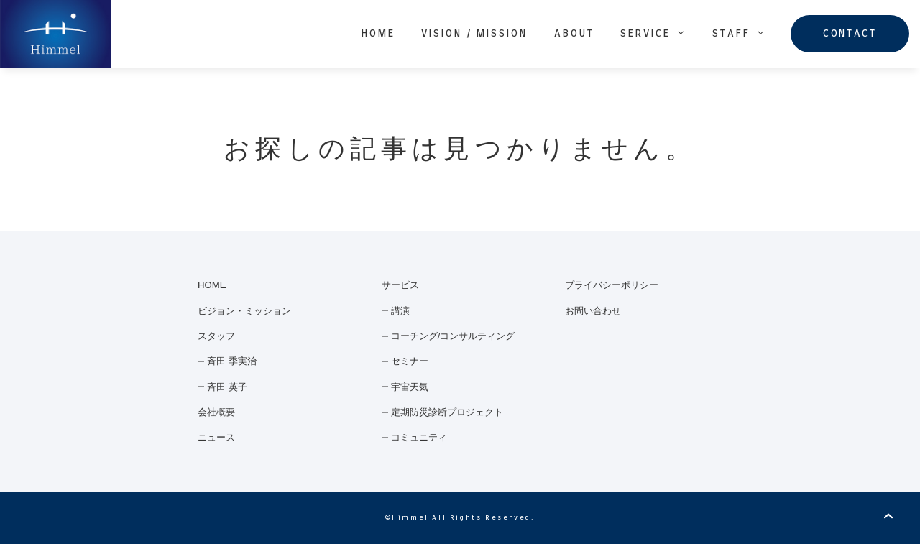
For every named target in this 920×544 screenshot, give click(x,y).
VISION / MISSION (474, 34)
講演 (400, 310)
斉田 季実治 (232, 361)
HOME (378, 34)
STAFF (739, 33)
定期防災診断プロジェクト (447, 412)
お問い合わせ (593, 310)
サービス (400, 285)
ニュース (216, 437)
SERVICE (653, 33)
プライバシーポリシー (611, 285)
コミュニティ (419, 437)
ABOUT (574, 34)
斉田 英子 (227, 387)
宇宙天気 (409, 387)
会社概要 (216, 412)
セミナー (409, 361)
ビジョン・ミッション (244, 310)
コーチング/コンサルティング (453, 336)
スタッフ (216, 336)
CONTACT (850, 34)
